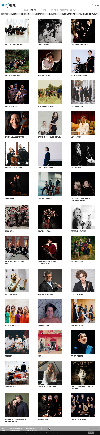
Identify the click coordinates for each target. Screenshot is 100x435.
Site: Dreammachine (94, 428)
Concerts (42, 10)
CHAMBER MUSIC (39, 14)
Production (53, 10)
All (4, 14)
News (26, 10)
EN (98, 5)
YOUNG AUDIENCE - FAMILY (88, 14)
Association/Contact (68, 10)
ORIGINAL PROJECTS (68, 14)
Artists (33, 10)
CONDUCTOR (25, 14)
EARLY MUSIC (53, 14)
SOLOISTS (13, 14)
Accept (91, 433)
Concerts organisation (16, 428)
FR (93, 5)
